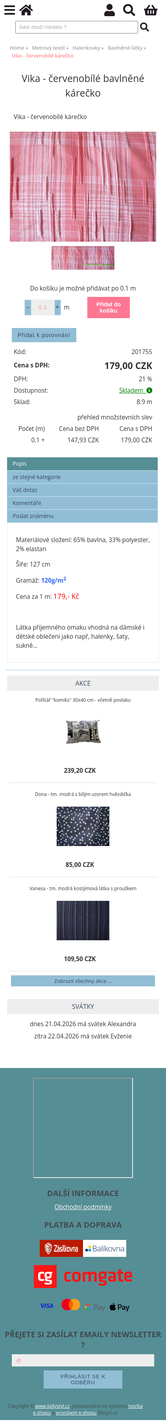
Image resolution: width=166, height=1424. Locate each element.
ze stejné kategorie (37, 477)
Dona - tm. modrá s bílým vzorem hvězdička (83, 794)
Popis (20, 463)
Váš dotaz (25, 490)
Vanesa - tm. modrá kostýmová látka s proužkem (83, 888)
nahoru (154, 1412)
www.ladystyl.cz (52, 1406)
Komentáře (27, 503)
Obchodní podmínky (82, 1207)
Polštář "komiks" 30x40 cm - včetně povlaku (83, 700)
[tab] (82, 457)
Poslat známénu (33, 516)
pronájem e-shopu (76, 1412)
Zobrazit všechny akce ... (83, 980)
